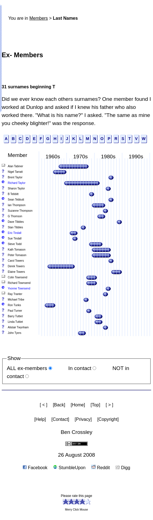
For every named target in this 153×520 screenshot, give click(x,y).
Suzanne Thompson (20, 210)
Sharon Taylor (16, 188)
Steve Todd (15, 244)
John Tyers (14, 332)
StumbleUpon (69, 467)
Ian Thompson (17, 205)
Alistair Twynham (18, 327)
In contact (79, 368)
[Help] (40, 419)
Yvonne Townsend (19, 288)
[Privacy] (83, 419)
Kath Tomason (17, 249)
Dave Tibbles (16, 221)
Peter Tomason (17, 255)
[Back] (59, 404)
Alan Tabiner (15, 166)
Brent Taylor (15, 177)
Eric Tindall (14, 232)
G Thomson (15, 216)
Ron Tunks (14, 305)
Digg (122, 467)
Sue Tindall (14, 238)
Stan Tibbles (15, 227)
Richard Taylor (17, 182)
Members (38, 18)
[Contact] (60, 419)
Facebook (35, 467)
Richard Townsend (19, 282)
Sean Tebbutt (16, 199)
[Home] (78, 404)
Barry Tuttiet (15, 316)
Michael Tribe (16, 299)
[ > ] (109, 404)
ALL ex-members (27, 368)
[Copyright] (108, 419)
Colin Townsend (17, 277)
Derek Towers (16, 266)
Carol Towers (16, 260)
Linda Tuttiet (15, 321)
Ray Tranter (15, 294)
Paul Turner (15, 310)
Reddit (100, 467)
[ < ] (43, 404)
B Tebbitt (13, 194)
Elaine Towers (16, 271)
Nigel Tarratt (15, 171)
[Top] (95, 404)
